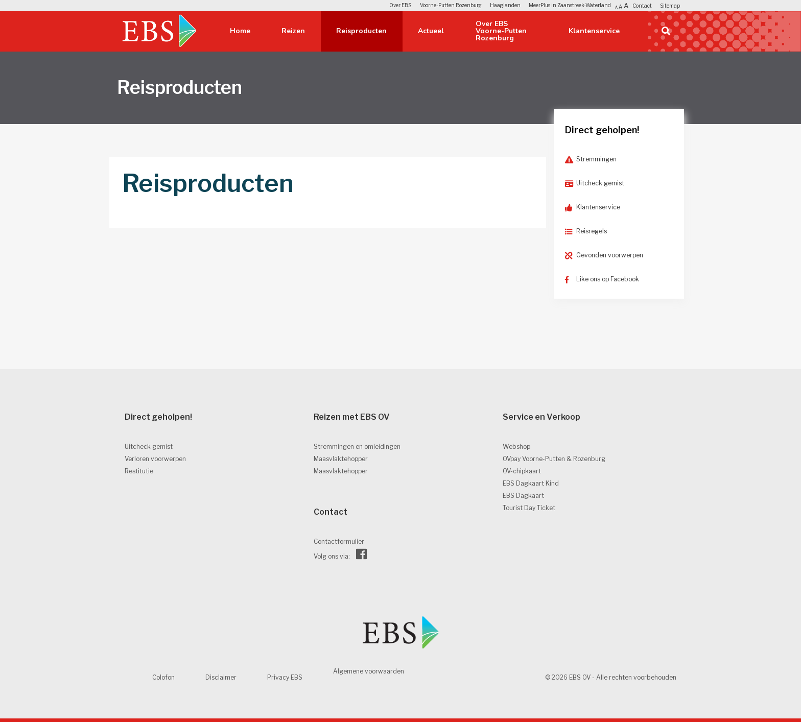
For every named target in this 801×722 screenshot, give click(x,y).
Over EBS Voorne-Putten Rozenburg (501, 31)
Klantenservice (594, 31)
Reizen (293, 31)
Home (240, 31)
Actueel (431, 31)
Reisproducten (361, 31)
